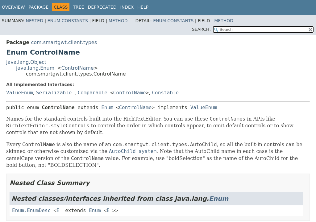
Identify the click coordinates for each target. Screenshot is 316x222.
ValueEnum (19, 93)
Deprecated (102, 7)
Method (118, 20)
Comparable (92, 93)
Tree (78, 7)
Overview (13, 7)
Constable (165, 93)
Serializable (54, 93)
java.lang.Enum (35, 68)
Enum (107, 107)
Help (142, 7)
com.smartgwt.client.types (64, 42)
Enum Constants (68, 20)
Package (39, 7)
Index (127, 7)
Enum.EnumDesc (31, 210)
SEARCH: (201, 29)
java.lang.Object (26, 62)
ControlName (77, 68)
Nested (34, 20)
